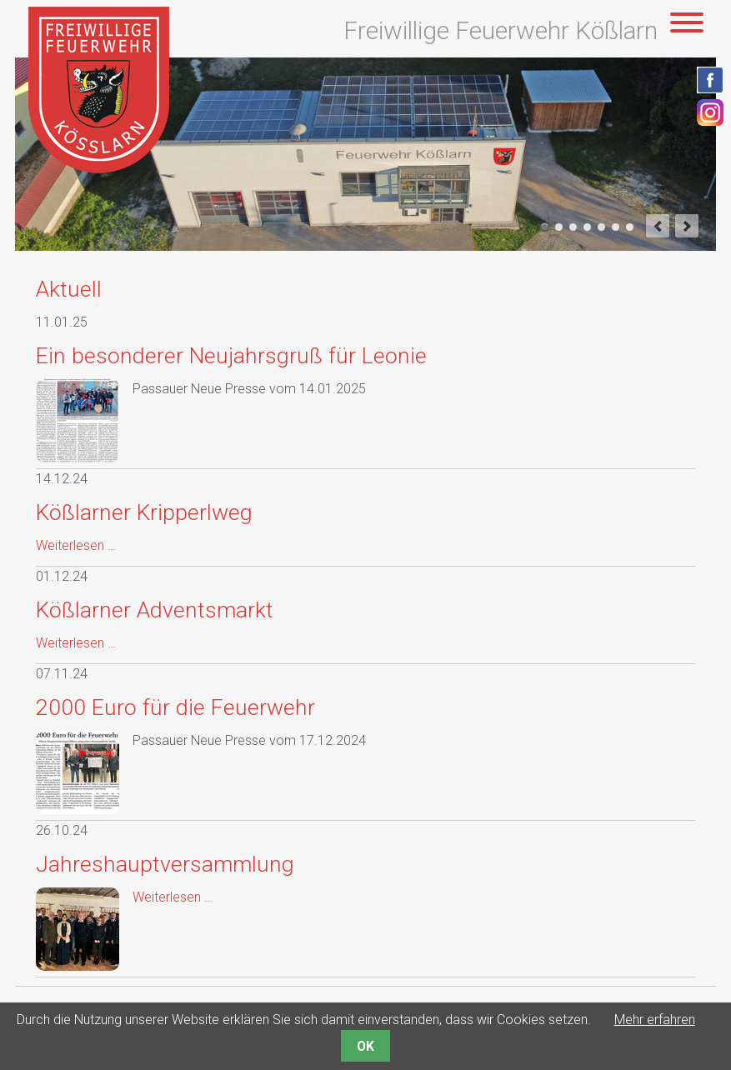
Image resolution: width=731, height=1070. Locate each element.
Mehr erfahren (654, 1020)
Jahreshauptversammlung (165, 864)
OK (365, 1046)
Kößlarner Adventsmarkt (154, 610)
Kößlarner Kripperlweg (144, 512)
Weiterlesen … (76, 545)
